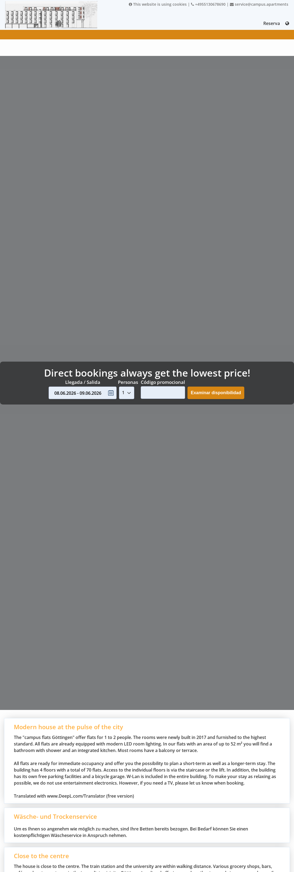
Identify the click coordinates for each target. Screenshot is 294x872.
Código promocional (163, 382)
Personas (128, 382)
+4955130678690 (208, 4)
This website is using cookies (158, 4)
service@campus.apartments (259, 4)
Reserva (271, 23)
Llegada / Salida (82, 382)
